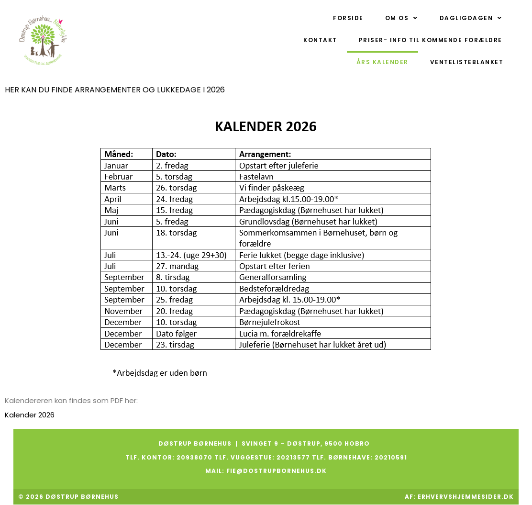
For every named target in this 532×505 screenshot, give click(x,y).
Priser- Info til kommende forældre (430, 40)
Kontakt (320, 40)
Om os (401, 18)
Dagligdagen (471, 18)
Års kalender (382, 62)
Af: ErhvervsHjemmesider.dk (458, 497)
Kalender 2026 (30, 415)
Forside (348, 18)
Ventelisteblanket (467, 62)
